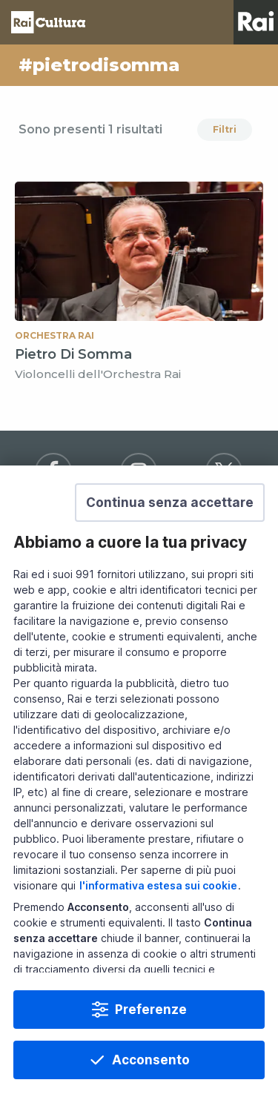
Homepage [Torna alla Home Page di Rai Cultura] (48, 22)
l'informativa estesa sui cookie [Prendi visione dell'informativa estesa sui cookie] (158, 924)
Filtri (224, 129)
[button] (170, 542)
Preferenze (151, 1048)
